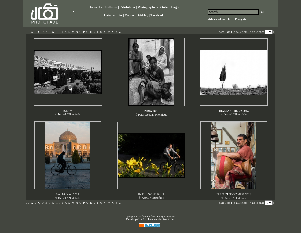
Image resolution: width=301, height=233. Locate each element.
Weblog (143, 15)
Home (93, 7)
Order (164, 7)
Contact (130, 15)
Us (100, 7)
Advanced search (219, 19)
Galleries (111, 7)
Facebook (157, 15)
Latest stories (113, 15)
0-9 (27, 31)
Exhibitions (127, 7)
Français (240, 19)
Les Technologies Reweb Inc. (159, 219)
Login (175, 7)
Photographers (148, 7)
